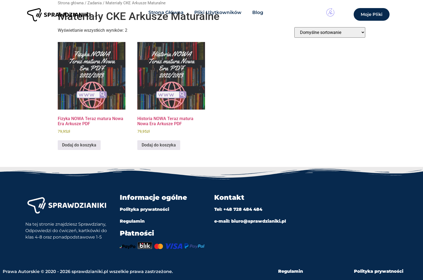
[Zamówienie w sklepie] (329, 32)
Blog (257, 12)
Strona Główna (165, 12)
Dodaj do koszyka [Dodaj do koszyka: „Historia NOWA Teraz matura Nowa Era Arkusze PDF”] (159, 145)
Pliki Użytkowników (217, 12)
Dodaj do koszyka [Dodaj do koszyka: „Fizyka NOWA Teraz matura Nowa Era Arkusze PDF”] (79, 145)
